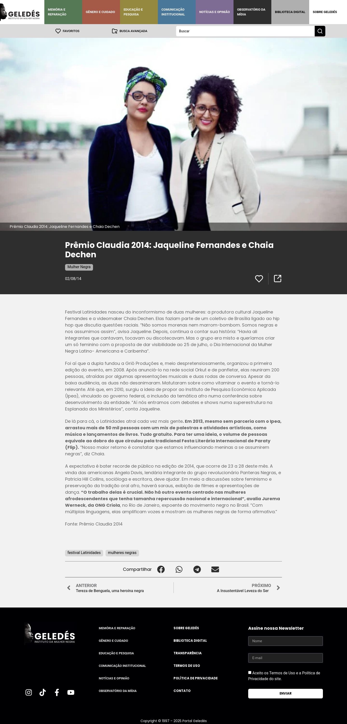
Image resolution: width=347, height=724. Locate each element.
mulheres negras (122, 552)
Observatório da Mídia (251, 12)
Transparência (188, 653)
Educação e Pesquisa (133, 12)
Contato (182, 690)
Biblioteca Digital (290, 12)
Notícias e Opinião (214, 12)
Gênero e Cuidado (100, 12)
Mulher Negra (79, 266)
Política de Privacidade (196, 678)
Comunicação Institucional (173, 12)
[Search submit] (320, 31)
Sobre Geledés (325, 12)
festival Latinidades (84, 552)
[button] (161, 569)
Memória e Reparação (57, 12)
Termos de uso (187, 665)
